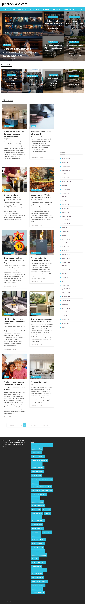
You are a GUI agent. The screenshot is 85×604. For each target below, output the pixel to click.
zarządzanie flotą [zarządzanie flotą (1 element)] (37, 589)
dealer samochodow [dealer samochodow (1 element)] (37, 471)
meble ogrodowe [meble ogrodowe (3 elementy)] (47, 490)
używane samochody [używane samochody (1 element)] (37, 577)
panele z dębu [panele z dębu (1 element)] (46, 509)
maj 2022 (64, 235)
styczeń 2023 (65, 204)
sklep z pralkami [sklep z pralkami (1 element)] (36, 536)
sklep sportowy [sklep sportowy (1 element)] (47, 532)
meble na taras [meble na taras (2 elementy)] (36, 490)
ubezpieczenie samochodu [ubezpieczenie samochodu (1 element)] (39, 570)
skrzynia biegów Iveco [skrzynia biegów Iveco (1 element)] (38, 543)
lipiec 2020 (65, 304)
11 (35, 425)
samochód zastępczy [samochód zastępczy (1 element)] (37, 528)
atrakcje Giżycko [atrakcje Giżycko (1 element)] (36, 452)
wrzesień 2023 (66, 189)
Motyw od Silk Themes (8, 602)
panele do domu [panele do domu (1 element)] (36, 509)
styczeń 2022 (65, 246)
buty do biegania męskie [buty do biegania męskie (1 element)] (38, 456)
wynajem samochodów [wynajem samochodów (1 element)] (38, 585)
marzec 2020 (65, 312)
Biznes (5, 9)
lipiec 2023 (65, 197)
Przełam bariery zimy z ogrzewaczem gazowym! (40, 259)
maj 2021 (64, 273)
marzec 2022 (65, 243)
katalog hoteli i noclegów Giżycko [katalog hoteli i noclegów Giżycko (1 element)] (41, 486)
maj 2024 (64, 185)
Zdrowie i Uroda (68, 9)
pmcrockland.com (14, 4)
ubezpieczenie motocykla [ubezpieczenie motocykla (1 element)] (38, 562)
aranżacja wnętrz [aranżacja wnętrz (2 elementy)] (37, 448)
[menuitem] (4, 9)
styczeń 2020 (65, 319)
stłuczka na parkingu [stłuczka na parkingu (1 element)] (37, 547)
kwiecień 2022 (66, 239)
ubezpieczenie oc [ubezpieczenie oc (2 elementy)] (36, 566)
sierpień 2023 (66, 193)
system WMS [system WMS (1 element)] (35, 558)
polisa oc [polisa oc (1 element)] (47, 513)
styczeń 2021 (65, 285)
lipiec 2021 (65, 266)
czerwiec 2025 (66, 170)
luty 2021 (64, 281)
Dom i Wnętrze (22, 9)
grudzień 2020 (66, 289)
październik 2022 (66, 216)
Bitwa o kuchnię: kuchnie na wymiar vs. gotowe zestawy (41, 320)
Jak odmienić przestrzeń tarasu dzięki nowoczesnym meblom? (14, 321)
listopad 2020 (66, 292)
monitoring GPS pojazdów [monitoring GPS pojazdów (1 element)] (39, 494)
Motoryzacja (34, 9)
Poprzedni (11, 425)
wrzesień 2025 (66, 166)
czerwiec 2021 (66, 269)
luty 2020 (64, 315)
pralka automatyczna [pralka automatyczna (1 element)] (38, 520)
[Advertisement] (72, 124)
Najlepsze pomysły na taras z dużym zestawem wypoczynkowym (74, 49)
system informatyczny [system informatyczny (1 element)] (38, 551)
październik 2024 (66, 181)
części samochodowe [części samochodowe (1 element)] (37, 467)
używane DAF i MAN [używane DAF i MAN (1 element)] (37, 573)
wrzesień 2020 (66, 296)
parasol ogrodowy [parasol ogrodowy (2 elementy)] (37, 513)
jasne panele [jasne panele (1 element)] (35, 483)
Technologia (46, 9)
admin (4, 58)
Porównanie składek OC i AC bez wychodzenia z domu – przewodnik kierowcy (53, 49)
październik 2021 (66, 258)
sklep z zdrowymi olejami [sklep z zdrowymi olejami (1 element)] (38, 539)
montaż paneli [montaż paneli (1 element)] (35, 498)
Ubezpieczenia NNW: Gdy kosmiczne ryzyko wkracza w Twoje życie (41, 197)
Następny (45, 425)
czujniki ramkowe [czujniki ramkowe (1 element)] (37, 464)
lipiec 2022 (65, 227)
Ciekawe (12, 9)
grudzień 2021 (66, 250)
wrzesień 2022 (66, 220)
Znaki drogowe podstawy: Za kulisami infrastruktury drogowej (14, 260)
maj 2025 (64, 174)
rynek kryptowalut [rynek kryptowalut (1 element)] (37, 524)
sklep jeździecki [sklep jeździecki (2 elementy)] (36, 532)
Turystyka (56, 9)
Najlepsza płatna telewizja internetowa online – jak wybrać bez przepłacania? (19, 52)
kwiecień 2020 (66, 308)
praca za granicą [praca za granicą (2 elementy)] (36, 517)
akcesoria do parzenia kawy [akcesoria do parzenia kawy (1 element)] (44, 445)
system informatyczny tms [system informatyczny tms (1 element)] (39, 554)
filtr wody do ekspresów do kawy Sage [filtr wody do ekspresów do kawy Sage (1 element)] (42, 479)
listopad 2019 (66, 327)
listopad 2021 (66, 254)
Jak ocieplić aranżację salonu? (39, 383)
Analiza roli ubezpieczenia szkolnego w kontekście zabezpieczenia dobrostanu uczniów (14, 385)
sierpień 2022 (66, 223)
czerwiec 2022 (66, 231)
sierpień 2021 (66, 262)
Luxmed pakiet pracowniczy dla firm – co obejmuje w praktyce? (74, 24)
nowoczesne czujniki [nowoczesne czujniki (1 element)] (37, 501)
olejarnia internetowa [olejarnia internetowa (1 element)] (38, 505)
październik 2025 (66, 162)
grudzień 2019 (66, 323)
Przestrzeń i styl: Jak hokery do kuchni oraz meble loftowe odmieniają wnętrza (14, 135)
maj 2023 (64, 200)
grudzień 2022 (66, 208)
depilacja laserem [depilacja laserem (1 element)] (36, 475)
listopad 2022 (66, 212)
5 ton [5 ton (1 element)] (33, 445)
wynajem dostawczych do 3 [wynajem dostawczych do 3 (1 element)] (39, 581)
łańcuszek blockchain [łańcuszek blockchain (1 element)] (38, 592)
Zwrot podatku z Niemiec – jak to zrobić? (41, 132)
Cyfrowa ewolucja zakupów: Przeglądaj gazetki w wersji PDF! (12, 197)
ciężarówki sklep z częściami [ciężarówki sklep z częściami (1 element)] (39, 460)
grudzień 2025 (66, 158)
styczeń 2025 (65, 177)
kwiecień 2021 (66, 277)
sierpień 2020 (66, 300)
